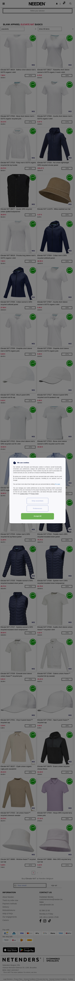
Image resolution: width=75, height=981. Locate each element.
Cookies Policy (24, 493)
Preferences (37, 508)
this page (57, 484)
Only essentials (37, 501)
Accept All (37, 516)
